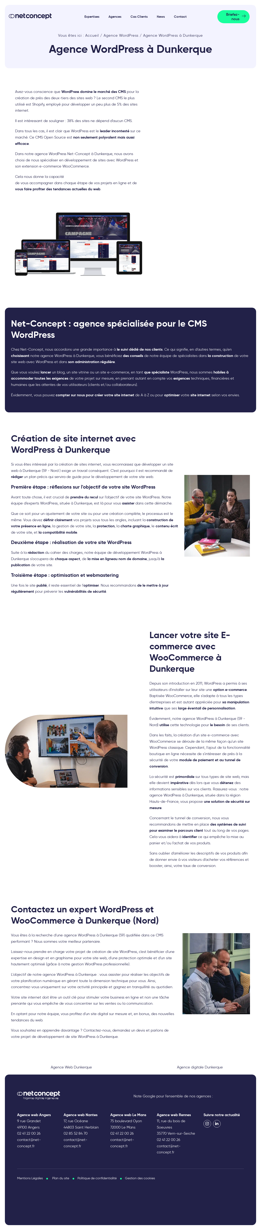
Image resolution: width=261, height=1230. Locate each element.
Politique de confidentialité (97, 1178)
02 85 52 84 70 (75, 1133)
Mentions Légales (30, 1178)
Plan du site (60, 1178)
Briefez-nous (232, 16)
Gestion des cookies (140, 1178)
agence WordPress (58, 974)
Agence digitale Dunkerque (200, 1067)
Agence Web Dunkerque (71, 1067)
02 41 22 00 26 (29, 1133)
